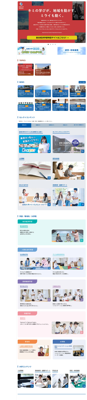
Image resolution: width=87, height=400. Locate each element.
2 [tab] (50, 44)
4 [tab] (55, 44)
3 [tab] (53, 44)
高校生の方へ (24, 126)
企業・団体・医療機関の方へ (78, 125)
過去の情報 (82, 82)
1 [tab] (48, 44)
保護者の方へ (38, 126)
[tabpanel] (52, 22)
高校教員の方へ (51, 126)
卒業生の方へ (65, 126)
